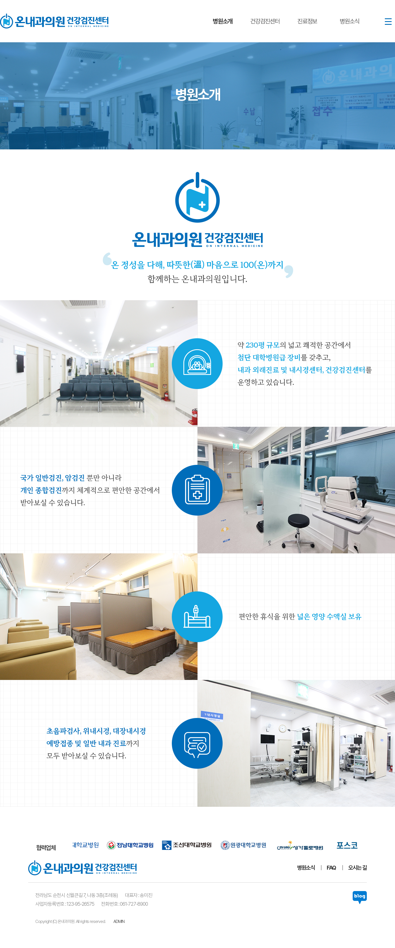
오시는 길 (357, 867)
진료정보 (307, 21)
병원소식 (349, 21)
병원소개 (222, 21)
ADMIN (118, 921)
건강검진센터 (265, 21)
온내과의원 (54, 21)
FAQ (331, 867)
